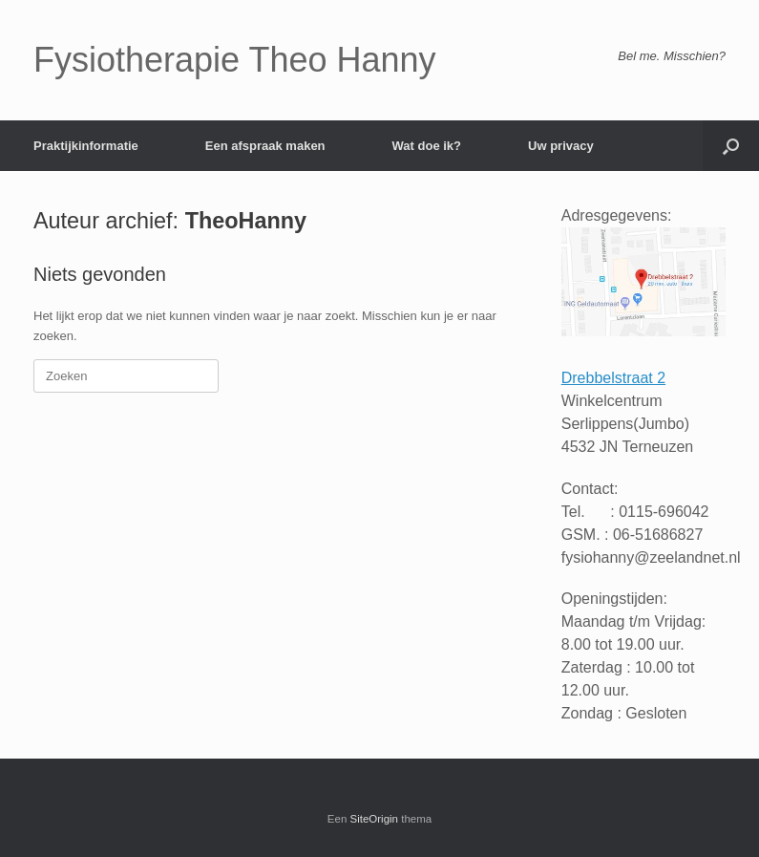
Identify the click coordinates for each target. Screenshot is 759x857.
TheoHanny (245, 220)
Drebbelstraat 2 (613, 378)
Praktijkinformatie (85, 146)
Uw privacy (561, 146)
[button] (731, 145)
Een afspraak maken (265, 146)
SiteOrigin (374, 819)
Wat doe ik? (426, 146)
